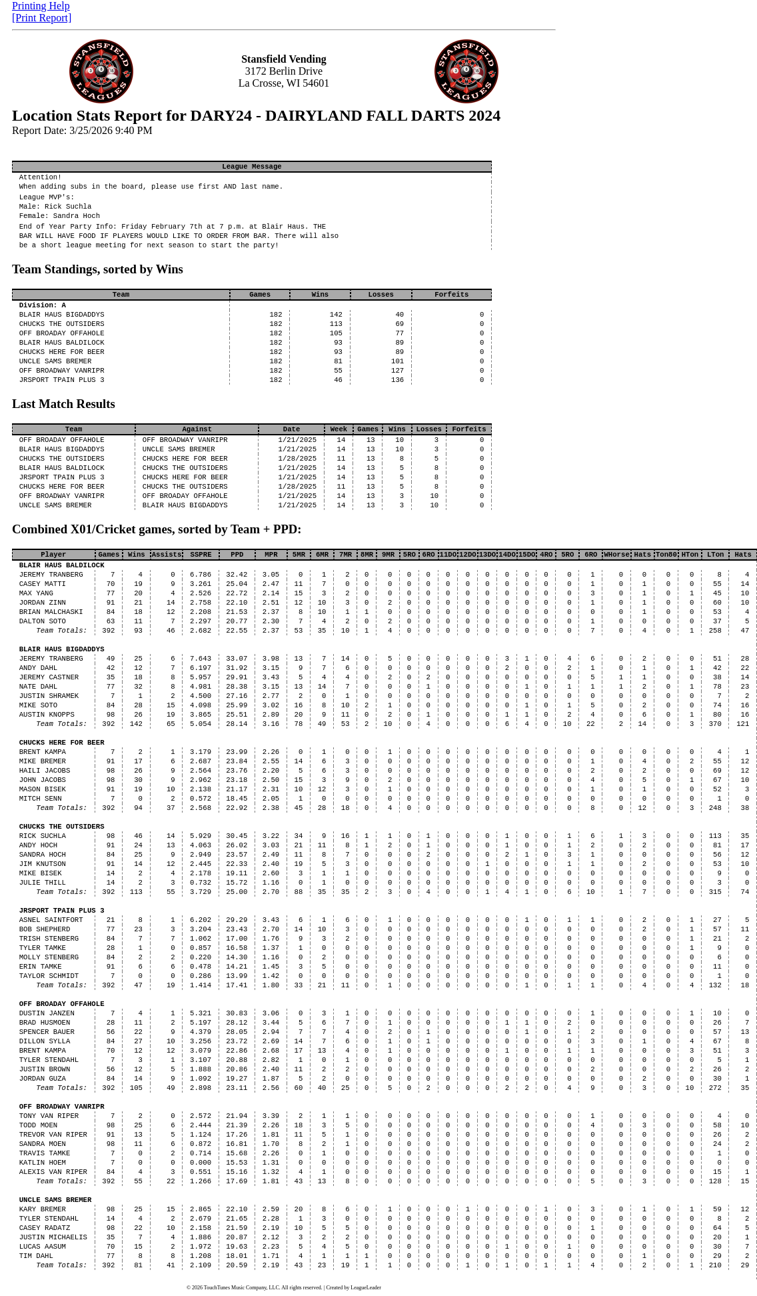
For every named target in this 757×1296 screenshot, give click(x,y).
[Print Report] (41, 17)
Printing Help (41, 5)
